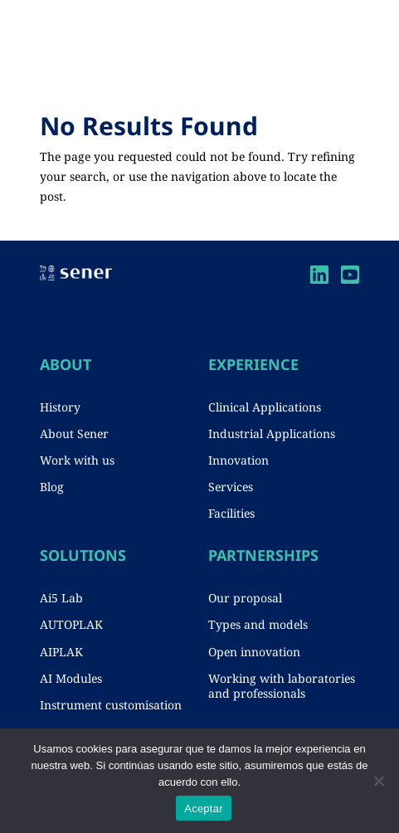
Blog (52, 486)
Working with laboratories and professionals (281, 685)
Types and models (258, 624)
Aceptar (203, 808)
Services (230, 486)
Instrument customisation (111, 705)
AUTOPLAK (71, 624)
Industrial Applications (271, 433)
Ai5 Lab (61, 598)
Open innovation (254, 652)
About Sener (74, 433)
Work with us (77, 460)
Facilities (231, 513)
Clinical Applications (264, 407)
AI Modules (71, 678)
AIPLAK (61, 652)
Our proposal (245, 598)
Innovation (238, 460)
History (60, 407)
